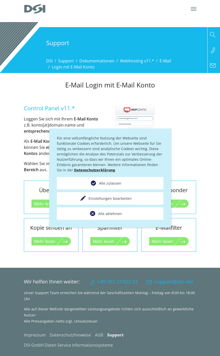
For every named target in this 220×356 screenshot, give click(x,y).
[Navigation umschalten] (193, 9)
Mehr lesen (44, 241)
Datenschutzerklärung (94, 170)
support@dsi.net (173, 281)
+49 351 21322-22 (117, 281)
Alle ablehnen (110, 213)
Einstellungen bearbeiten (110, 198)
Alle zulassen (110, 183)
